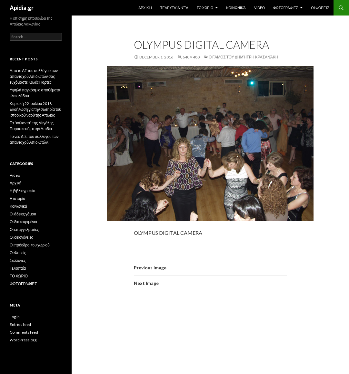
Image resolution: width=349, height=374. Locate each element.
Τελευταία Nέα (174, 7)
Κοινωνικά (235, 7)
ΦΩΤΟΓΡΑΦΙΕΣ (285, 7)
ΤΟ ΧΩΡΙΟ (205, 7)
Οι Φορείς (320, 7)
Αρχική (145, 7)
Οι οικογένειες (21, 237)
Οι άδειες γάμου (23, 214)
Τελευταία (18, 268)
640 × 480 (191, 57)
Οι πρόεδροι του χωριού (30, 245)
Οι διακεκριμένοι (23, 221)
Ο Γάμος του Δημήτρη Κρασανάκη (243, 57)
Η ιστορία (17, 198)
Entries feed (20, 324)
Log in (15, 316)
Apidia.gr (22, 7)
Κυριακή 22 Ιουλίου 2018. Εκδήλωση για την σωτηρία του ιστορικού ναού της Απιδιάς (35, 109)
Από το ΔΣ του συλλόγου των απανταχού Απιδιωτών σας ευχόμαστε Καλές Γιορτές (34, 76)
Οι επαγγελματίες (24, 229)
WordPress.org (23, 340)
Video (259, 7)
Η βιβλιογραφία (22, 190)
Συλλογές (18, 260)
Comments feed (24, 332)
